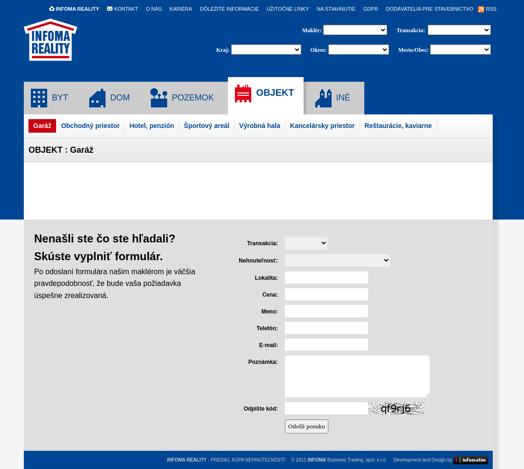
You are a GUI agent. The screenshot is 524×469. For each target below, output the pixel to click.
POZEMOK (181, 98)
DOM (108, 98)
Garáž (42, 125)
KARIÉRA (181, 9)
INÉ (331, 98)
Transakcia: (411, 30)
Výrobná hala (259, 125)
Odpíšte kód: (261, 408)
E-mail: (268, 345)
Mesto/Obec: (413, 50)
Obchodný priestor (90, 125)
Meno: (270, 311)
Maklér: (312, 30)
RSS (487, 9)
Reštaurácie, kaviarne (398, 125)
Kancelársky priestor (322, 125)
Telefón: (267, 328)
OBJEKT (263, 93)
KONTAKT (122, 9)
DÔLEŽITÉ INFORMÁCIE (229, 9)
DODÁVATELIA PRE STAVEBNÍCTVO (429, 9)
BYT (48, 98)
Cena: (270, 294)
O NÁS (154, 9)
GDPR (370, 9)
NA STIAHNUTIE (336, 9)
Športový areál (206, 125)
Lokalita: (266, 278)
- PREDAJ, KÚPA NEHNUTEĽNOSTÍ (226, 459)
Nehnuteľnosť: (258, 260)
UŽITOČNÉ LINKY (288, 9)
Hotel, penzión (151, 125)
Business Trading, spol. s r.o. (347, 459)
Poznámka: (263, 362)
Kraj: (223, 50)
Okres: (319, 50)
